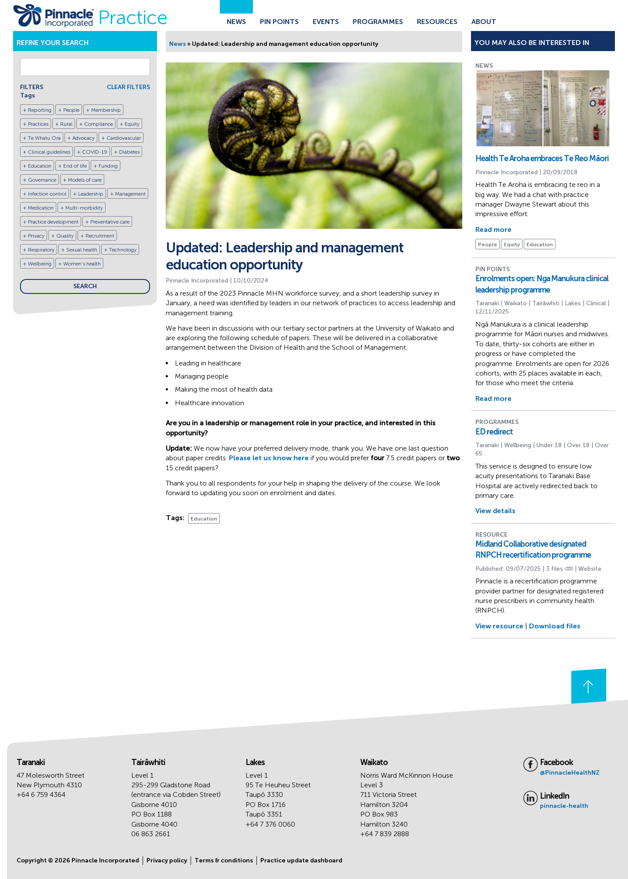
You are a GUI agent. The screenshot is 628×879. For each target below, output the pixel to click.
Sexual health (81, 250)
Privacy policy (167, 860)
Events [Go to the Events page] (326, 21)
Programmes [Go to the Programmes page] (378, 21)
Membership (106, 110)
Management (130, 194)
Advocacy (83, 138)
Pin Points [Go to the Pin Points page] (279, 21)
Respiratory (41, 250)
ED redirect (494, 432)
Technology (123, 250)
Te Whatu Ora (44, 138)
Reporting (39, 110)
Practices (38, 124)
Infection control (47, 194)
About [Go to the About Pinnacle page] (483, 21)
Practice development (53, 222)
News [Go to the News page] (236, 21)
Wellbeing (39, 264)
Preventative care (110, 222)
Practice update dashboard (301, 860)
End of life (75, 166)
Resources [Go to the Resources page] (437, 21)
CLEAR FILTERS (128, 87)
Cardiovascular (123, 138)
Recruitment (99, 236)
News (177, 44)
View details (495, 511)
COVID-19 (94, 152)
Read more (493, 229)
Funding (108, 166)
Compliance (98, 124)
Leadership (90, 194)
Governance (42, 180)
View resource (499, 626)
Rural (66, 124)
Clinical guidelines (49, 152)
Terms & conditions (224, 860)
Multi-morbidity (84, 208)
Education (39, 166)
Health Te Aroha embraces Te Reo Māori (542, 158)
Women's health (82, 264)
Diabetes (129, 152)
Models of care (85, 180)
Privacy (36, 236)
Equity (132, 124)
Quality (65, 236)
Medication (41, 208)
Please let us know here (269, 458)
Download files (554, 626)
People (71, 110)
